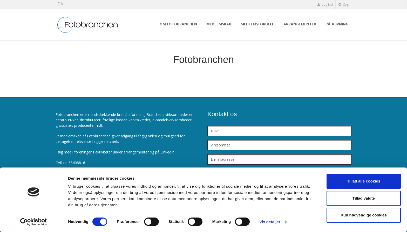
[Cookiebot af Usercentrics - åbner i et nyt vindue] (33, 222)
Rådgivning (336, 24)
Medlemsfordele (257, 24)
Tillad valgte (363, 198)
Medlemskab (218, 24)
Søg (343, 4)
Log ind (325, 4)
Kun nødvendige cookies (364, 215)
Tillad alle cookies (363, 181)
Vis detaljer (269, 222)
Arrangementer (299, 24)
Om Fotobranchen (178, 24)
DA (60, 4)
